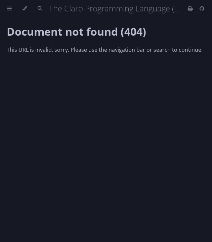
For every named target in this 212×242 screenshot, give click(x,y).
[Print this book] (191, 8)
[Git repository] (202, 8)
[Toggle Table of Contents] (9, 8)
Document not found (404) (76, 31)
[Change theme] (24, 8)
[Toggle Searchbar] (39, 8)
